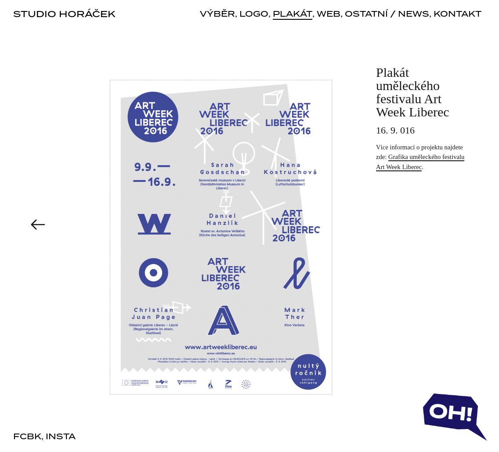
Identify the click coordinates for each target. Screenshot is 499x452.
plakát (292, 15)
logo (253, 14)
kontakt (457, 14)
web (328, 14)
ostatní (366, 14)
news (413, 14)
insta (61, 436)
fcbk (27, 436)
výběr (217, 14)
